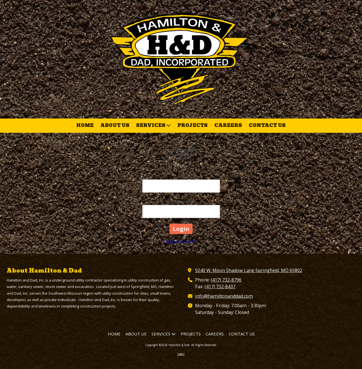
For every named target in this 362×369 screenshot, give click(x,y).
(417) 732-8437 (220, 286)
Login (181, 354)
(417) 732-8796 (226, 280)
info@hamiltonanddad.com (224, 296)
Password (181, 201)
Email (181, 176)
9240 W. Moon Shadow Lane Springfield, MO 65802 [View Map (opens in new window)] (248, 270)
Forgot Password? (181, 241)
